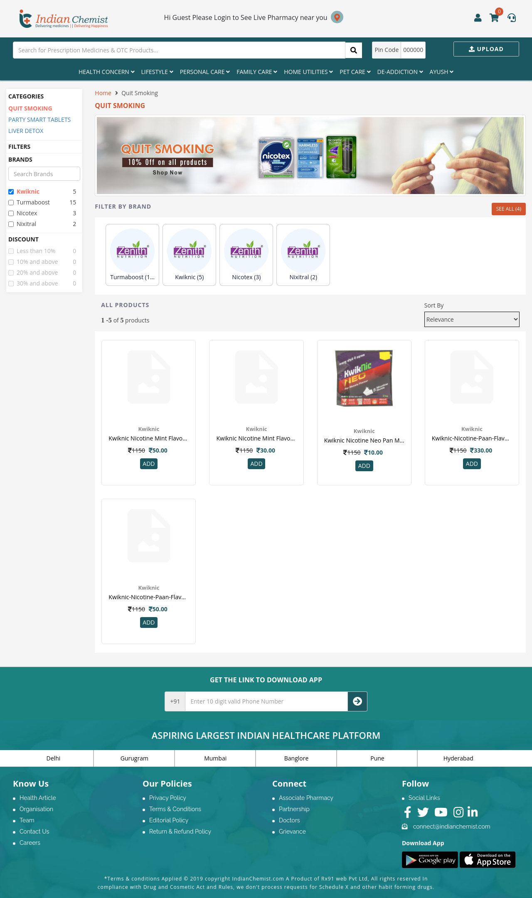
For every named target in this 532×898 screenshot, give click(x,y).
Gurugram (134, 758)
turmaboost (29, 202)
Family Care (256, 72)
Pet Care (355, 72)
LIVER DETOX (25, 131)
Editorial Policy (168, 820)
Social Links (424, 798)
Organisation (36, 809)
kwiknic (23, 191)
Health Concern (107, 72)
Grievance (292, 831)
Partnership (294, 809)
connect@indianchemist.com (451, 826)
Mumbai (215, 758)
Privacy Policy (167, 798)
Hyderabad (458, 758)
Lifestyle (157, 72)
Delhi (54, 758)
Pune (377, 758)
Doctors (289, 820)
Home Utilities (308, 72)
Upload (486, 49)
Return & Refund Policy (180, 831)
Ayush (442, 72)
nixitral (22, 224)
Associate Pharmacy (306, 798)
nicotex (22, 213)
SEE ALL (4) (508, 208)
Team (27, 820)
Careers (30, 842)
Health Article (38, 798)
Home (103, 93)
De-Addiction (400, 72)
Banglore (296, 758)
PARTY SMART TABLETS (39, 119)
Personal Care (205, 72)
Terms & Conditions (175, 809)
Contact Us (34, 831)
